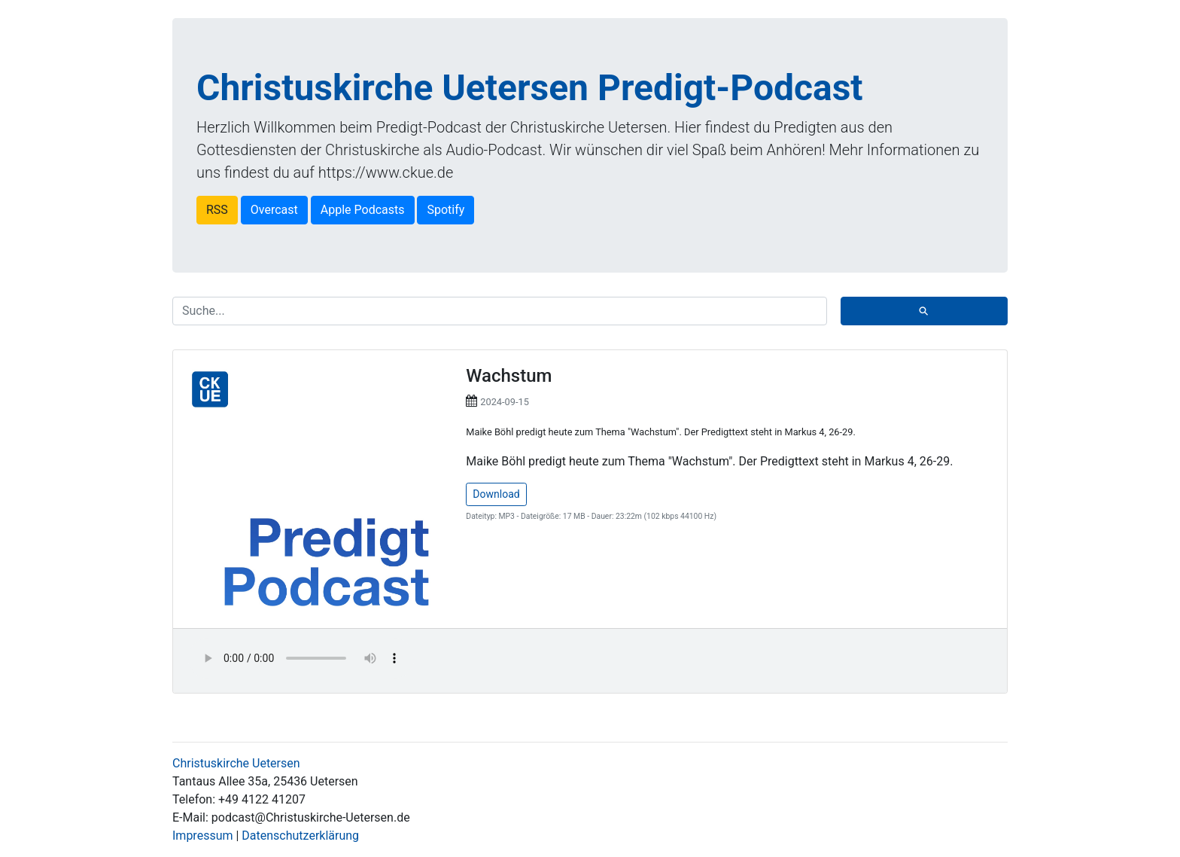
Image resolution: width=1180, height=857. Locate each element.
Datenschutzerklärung (300, 835)
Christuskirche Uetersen (236, 763)
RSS (217, 210)
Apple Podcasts (363, 210)
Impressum (202, 835)
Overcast (274, 210)
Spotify (445, 210)
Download (496, 494)
